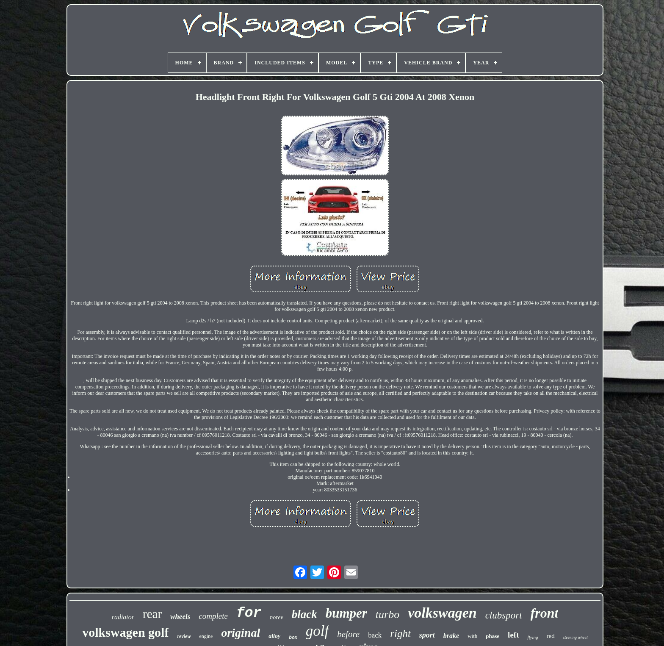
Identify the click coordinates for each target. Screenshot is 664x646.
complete (213, 616)
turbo (387, 614)
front (545, 613)
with (472, 636)
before (348, 634)
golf (317, 631)
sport (427, 635)
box (293, 637)
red (551, 635)
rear (152, 614)
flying (532, 637)
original (240, 632)
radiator (123, 617)
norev (276, 617)
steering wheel (575, 637)
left (513, 634)
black (304, 614)
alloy (274, 636)
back (375, 635)
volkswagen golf (125, 632)
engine (206, 636)
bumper (346, 613)
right (400, 633)
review (184, 636)
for (248, 613)
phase (492, 636)
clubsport (503, 615)
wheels (180, 617)
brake (451, 635)
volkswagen (442, 613)
